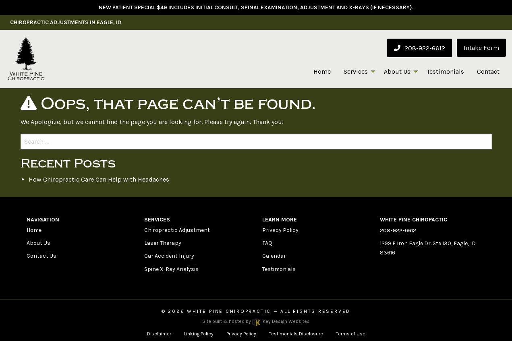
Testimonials (279, 269)
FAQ (267, 243)
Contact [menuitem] (488, 71)
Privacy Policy (280, 230)
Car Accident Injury (169, 255)
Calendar (274, 255)
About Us (38, 243)
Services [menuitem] (356, 71)
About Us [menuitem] (397, 71)
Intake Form (481, 48)
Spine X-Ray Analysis (171, 269)
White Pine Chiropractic (229, 311)
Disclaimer (159, 334)
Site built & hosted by (256, 321)
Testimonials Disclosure (296, 334)
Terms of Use (350, 334)
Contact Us (41, 255)
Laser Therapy (162, 243)
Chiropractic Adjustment (177, 230)
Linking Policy (199, 334)
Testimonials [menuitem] (445, 71)
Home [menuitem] (322, 71)
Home (34, 230)
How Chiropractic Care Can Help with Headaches (99, 179)
